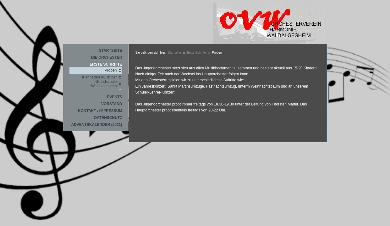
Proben (111, 70)
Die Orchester (106, 57)
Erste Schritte (106, 64)
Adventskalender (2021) (96, 124)
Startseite (110, 50)
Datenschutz (108, 118)
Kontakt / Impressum (100, 111)
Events (114, 97)
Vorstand (111, 104)
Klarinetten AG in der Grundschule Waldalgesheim (99, 81)
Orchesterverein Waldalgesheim (268, 24)
